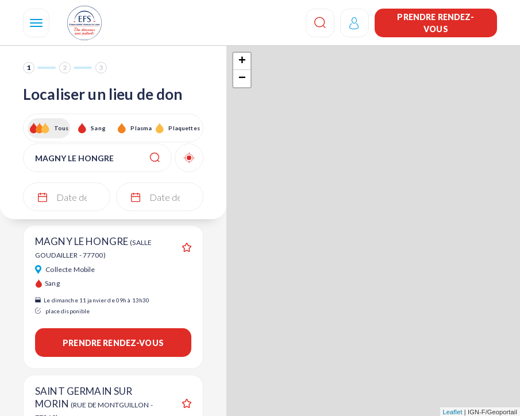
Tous (61, 128)
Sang (98, 128)
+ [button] (242, 61)
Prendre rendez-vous (435, 23)
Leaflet (453, 412)
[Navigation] (36, 23)
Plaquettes (183, 128)
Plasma (141, 128)
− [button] (242, 78)
